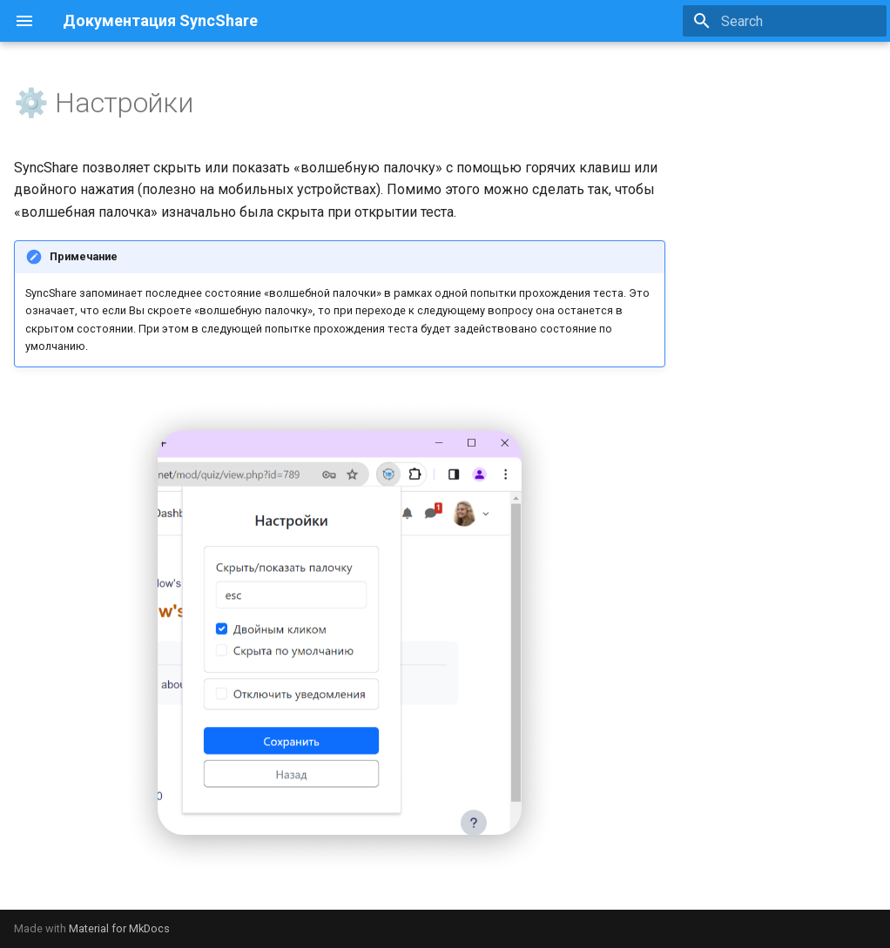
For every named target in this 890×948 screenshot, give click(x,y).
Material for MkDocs (119, 928)
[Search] (785, 21)
